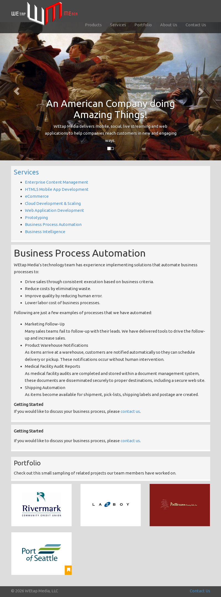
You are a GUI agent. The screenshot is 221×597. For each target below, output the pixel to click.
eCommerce (37, 196)
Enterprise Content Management (56, 182)
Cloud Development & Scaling (53, 203)
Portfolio (143, 24)
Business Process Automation (53, 224)
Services (118, 24)
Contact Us (196, 24)
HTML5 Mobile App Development (57, 189)
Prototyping (36, 217)
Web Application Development (54, 210)
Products (93, 24)
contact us (130, 411)
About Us (168, 24)
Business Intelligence (45, 231)
